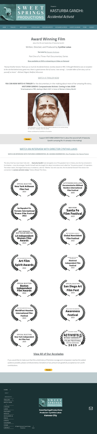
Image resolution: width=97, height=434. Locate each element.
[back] (31, 112)
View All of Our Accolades (48, 354)
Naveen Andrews (53, 52)
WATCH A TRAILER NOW (48, 77)
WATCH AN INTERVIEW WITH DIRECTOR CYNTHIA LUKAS (48, 149)
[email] (91, 408)
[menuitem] (5, 27)
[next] (65, 112)
